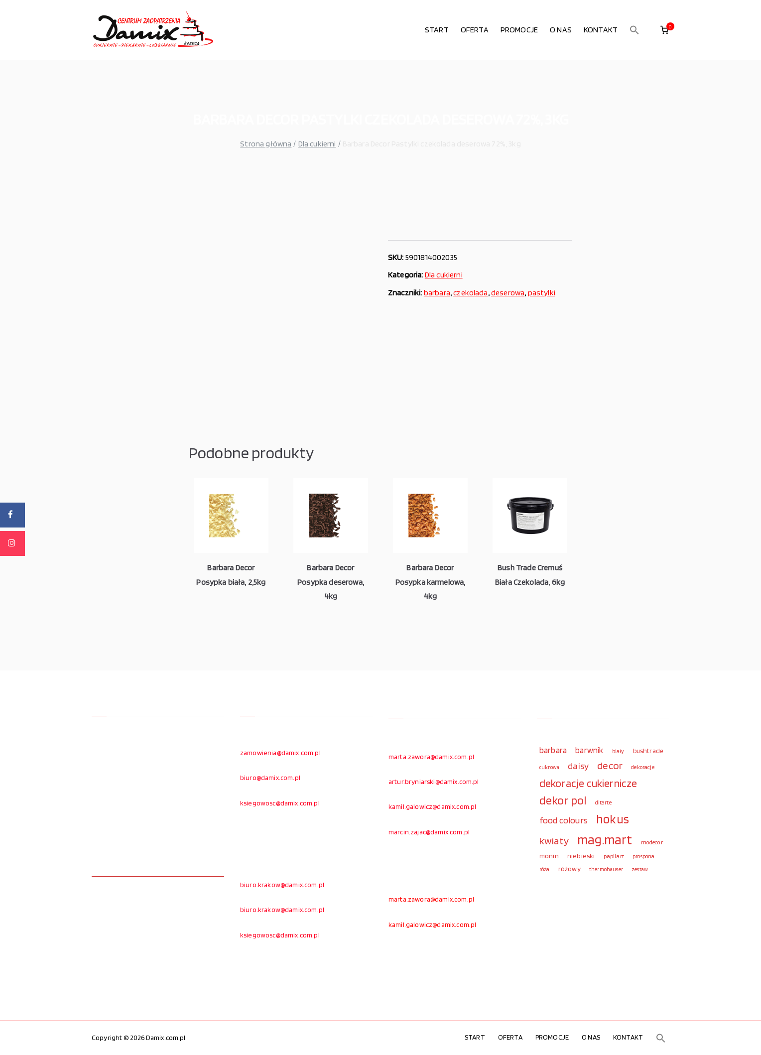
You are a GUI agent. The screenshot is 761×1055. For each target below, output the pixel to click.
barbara (437, 292)
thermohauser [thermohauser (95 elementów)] (606, 869)
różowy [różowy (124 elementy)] (569, 869)
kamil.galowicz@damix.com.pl (432, 806)
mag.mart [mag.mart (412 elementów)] (604, 839)
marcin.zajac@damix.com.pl (429, 832)
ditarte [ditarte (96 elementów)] (603, 802)
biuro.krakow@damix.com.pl (282, 885)
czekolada (470, 292)
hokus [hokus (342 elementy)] (612, 818)
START (437, 29)
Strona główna (265, 143)
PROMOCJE (519, 29)
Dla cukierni (317, 143)
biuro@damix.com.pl (270, 778)
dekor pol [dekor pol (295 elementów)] (562, 800)
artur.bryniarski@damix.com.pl (433, 782)
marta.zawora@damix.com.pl (431, 757)
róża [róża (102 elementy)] (544, 869)
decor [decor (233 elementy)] (610, 765)
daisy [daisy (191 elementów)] (578, 765)
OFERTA (475, 29)
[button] (634, 30)
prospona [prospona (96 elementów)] (643, 856)
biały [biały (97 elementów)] (618, 751)
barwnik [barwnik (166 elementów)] (589, 750)
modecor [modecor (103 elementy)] (652, 842)
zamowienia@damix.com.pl (280, 753)
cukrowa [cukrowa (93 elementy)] (549, 767)
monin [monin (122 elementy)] (549, 856)
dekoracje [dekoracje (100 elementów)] (642, 767)
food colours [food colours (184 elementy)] (563, 820)
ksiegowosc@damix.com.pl (280, 803)
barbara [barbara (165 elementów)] (553, 750)
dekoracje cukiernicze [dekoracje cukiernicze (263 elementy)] (588, 783)
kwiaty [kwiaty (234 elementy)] (554, 840)
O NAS (561, 29)
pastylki (541, 292)
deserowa (507, 292)
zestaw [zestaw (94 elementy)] (640, 869)
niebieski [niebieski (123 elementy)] (581, 856)
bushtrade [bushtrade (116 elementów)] (648, 751)
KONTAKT (601, 29)
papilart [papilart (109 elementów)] (614, 856)
